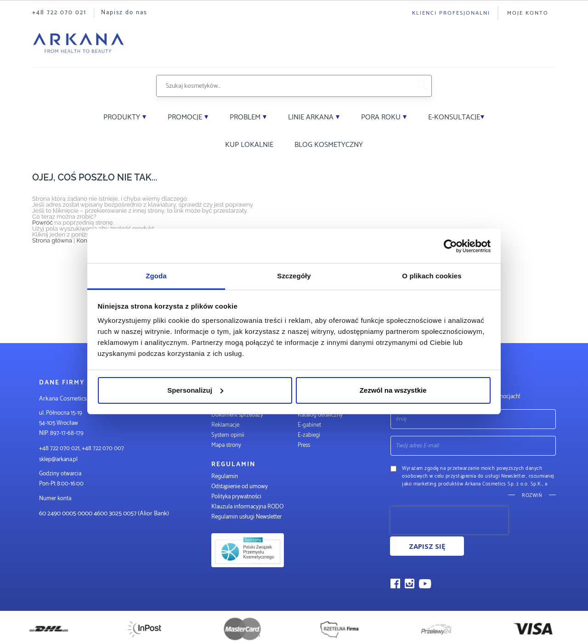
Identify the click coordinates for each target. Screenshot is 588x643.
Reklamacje (225, 425)
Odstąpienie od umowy (239, 486)
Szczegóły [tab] (294, 276)
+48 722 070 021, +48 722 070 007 (81, 448)
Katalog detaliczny (320, 415)
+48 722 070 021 (59, 12)
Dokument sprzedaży (237, 415)
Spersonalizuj (195, 390)
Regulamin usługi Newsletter (246, 517)
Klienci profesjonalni (451, 13)
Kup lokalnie (249, 145)
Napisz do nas (124, 12)
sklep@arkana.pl (58, 459)
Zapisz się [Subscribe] (427, 546)
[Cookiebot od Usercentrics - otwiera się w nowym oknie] (450, 246)
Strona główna (52, 240)
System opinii (227, 435)
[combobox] (283, 85)
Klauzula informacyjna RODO (247, 507)
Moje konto (527, 13)
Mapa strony (226, 445)
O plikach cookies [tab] (431, 276)
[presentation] (449, 520)
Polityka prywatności (236, 497)
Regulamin (224, 476)
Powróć (42, 222)
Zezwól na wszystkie (393, 390)
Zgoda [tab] (156, 276)
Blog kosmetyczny (328, 145)
